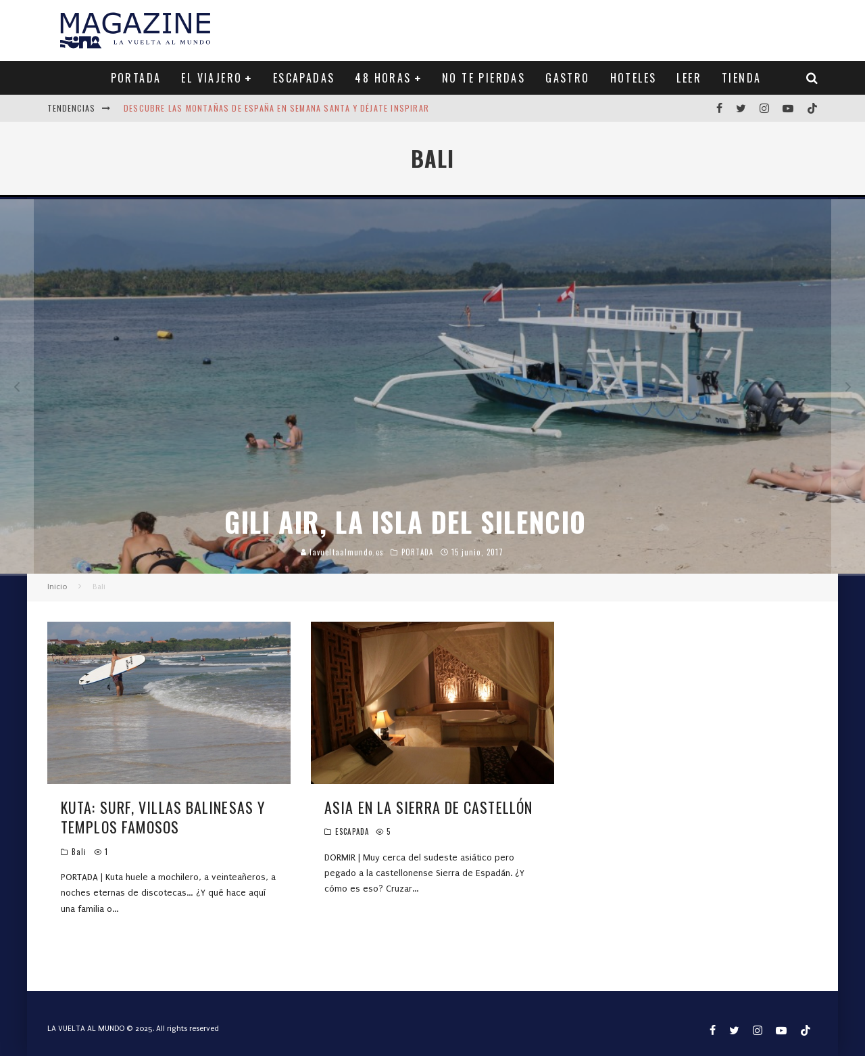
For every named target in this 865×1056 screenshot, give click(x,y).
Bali (79, 851)
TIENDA (741, 78)
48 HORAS (383, 78)
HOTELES (633, 78)
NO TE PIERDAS (483, 78)
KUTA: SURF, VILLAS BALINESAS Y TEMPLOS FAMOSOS (163, 816)
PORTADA (136, 78)
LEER (688, 78)
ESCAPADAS (304, 78)
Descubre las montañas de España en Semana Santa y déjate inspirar (276, 108)
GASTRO (567, 78)
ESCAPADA (352, 831)
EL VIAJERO (211, 78)
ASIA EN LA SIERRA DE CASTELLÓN (428, 807)
